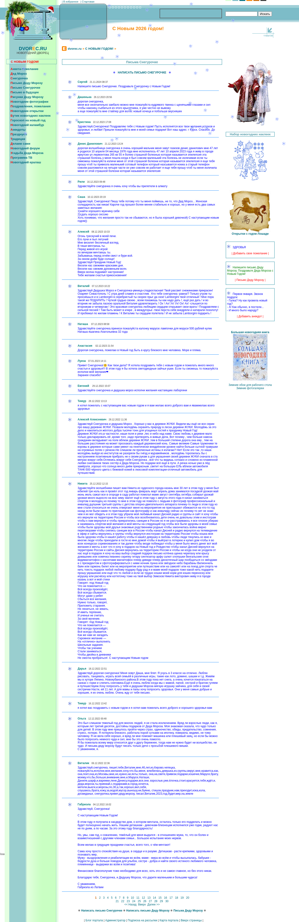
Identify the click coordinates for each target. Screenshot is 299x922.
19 (182, 897)
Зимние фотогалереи (250, 388)
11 (137, 897)
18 (176, 897)
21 (117, 901)
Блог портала (94, 920)
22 (122, 901)
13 (149, 897)
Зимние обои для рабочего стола (250, 385)
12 (143, 897)
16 (165, 897)
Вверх (142, 904)
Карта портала (169, 920)
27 (150, 901)
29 (161, 901)
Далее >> (153, 904)
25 (139, 901)
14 (154, 897)
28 (155, 901)
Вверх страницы (191, 920)
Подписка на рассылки (142, 920)
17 (171, 897)
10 (132, 897)
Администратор (115, 920)
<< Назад (130, 904)
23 (128, 901)
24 (134, 901)
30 (166, 901)
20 (187, 897)
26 (144, 901)
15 (160, 897)
